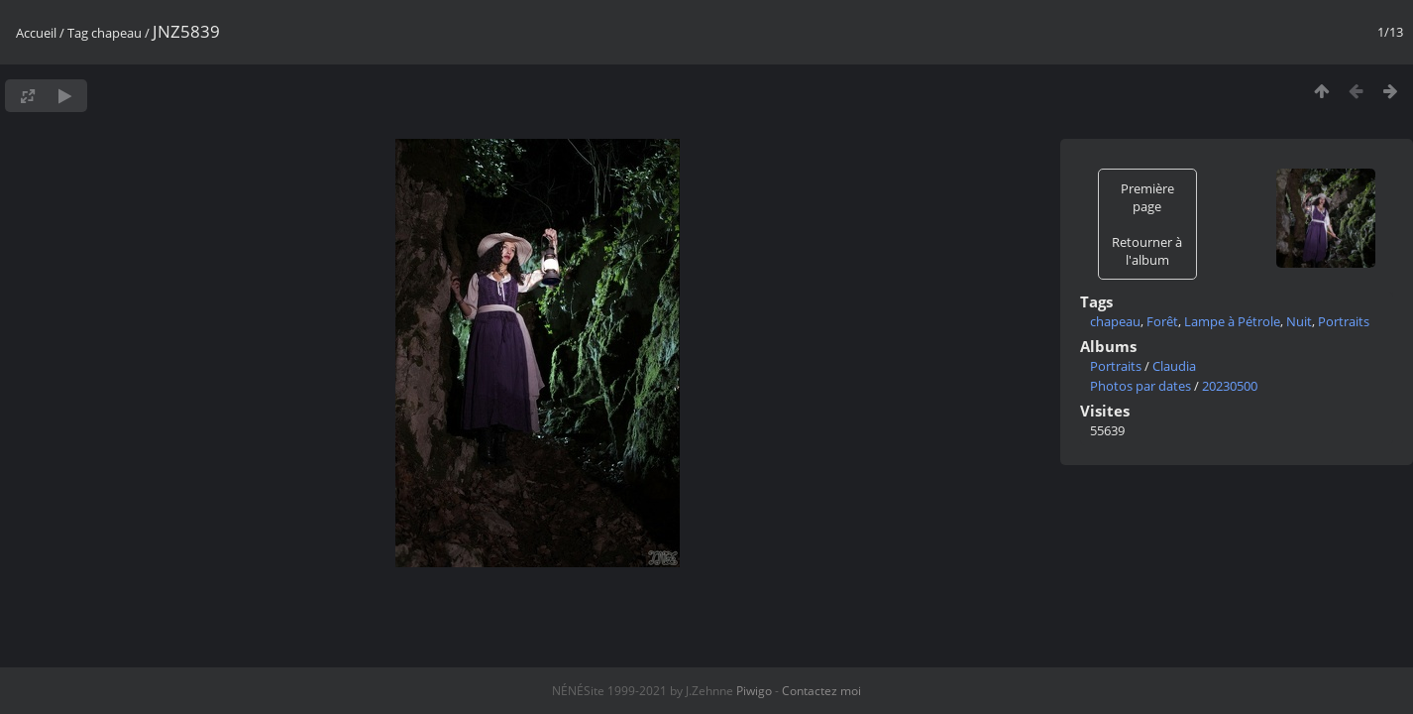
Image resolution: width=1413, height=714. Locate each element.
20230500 (1229, 386)
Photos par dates (1140, 386)
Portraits (1343, 321)
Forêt (1162, 321)
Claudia (1174, 366)
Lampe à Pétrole (1232, 321)
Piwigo (754, 690)
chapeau (116, 33)
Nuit (1299, 321)
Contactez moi (821, 690)
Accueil (36, 33)
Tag (77, 33)
